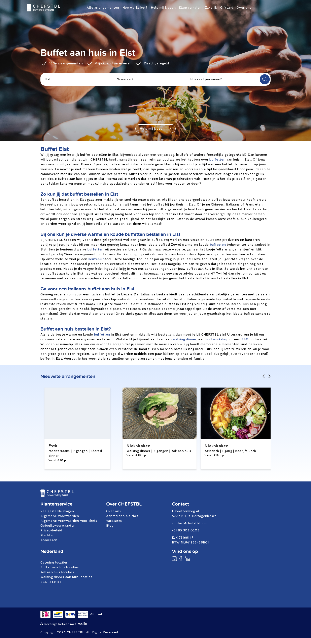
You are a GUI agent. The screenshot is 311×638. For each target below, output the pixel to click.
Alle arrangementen (103, 7)
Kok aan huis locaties (57, 572)
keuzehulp (97, 259)
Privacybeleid (51, 530)
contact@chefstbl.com (190, 523)
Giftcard (226, 7)
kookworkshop (217, 339)
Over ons (244, 7)
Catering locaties (54, 562)
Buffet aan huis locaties (59, 567)
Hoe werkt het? (135, 7)
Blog (109, 525)
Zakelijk (211, 7)
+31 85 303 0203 (185, 530)
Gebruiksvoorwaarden (57, 525)
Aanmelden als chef (122, 516)
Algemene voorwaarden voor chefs (68, 521)
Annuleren (49, 540)
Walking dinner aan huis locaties (66, 577)
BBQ (245, 339)
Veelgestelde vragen (57, 511)
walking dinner (185, 339)
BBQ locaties (50, 582)
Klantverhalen (190, 7)
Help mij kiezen (163, 7)
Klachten (47, 535)
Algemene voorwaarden (59, 516)
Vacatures (114, 521)
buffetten (217, 159)
